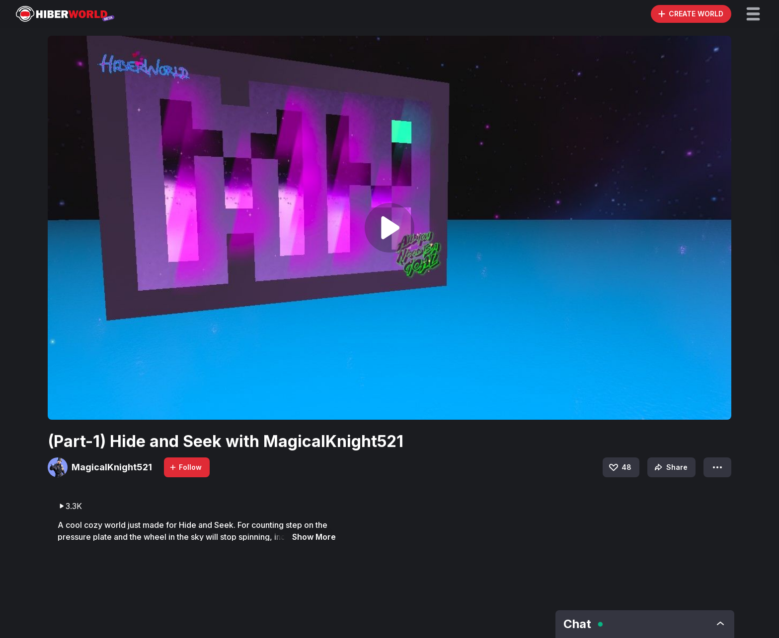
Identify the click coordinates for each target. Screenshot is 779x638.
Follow (185, 467)
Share (670, 467)
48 (619, 467)
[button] (753, 14)
